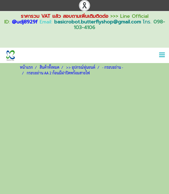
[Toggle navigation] (162, 55)
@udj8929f (25, 22)
